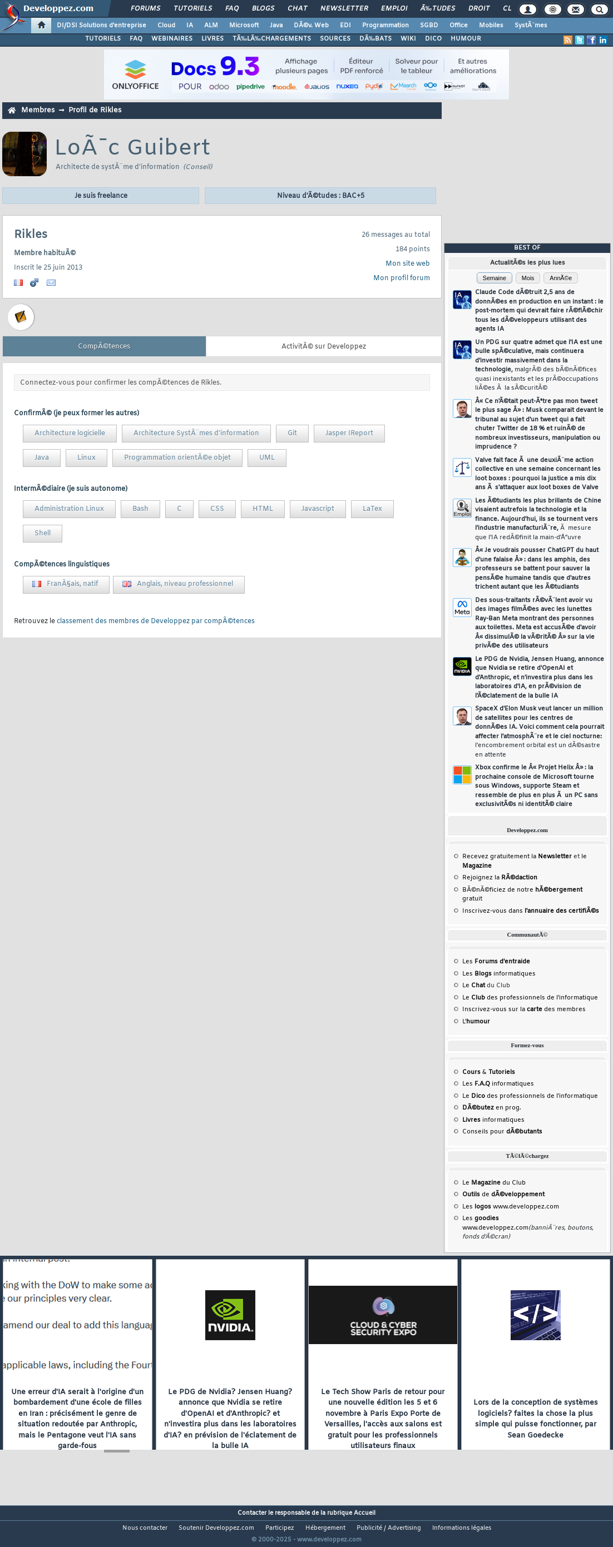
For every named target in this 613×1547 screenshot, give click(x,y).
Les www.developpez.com (510, 1207)
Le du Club (494, 1183)
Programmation (385, 25)
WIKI (408, 39)
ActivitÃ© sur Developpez (323, 346)
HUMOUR (466, 39)
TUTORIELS (103, 39)
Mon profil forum (401, 278)
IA (189, 25)
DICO (433, 39)
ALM (211, 25)
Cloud (166, 25)
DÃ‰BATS (375, 39)
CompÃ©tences (104, 346)
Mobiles (491, 25)
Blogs (263, 8)
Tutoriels (192, 8)
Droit (479, 8)
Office (458, 25)
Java (276, 25)
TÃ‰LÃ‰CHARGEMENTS (272, 39)
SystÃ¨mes (531, 25)
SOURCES (335, 39)
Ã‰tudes (437, 8)
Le (473, 985)
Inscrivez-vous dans (530, 911)
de (503, 1194)
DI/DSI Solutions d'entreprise (101, 25)
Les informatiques (499, 974)
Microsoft (244, 25)
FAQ (232, 8)
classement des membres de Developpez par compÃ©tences (156, 621)
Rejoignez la (499, 878)
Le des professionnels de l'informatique (530, 998)
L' (476, 1022)
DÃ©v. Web (311, 25)
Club (512, 8)
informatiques (493, 1120)
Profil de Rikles (94, 110)
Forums (145, 8)
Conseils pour (502, 1132)
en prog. (491, 1108)
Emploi (394, 8)
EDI (345, 25)
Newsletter (344, 8)
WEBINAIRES (171, 39)
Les (496, 962)
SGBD (429, 25)
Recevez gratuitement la (517, 856)
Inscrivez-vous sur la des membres (524, 1009)
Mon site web (407, 264)
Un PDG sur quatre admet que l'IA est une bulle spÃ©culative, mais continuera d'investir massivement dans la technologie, (538, 365)
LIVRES (212, 39)
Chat (297, 8)
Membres (38, 110)
